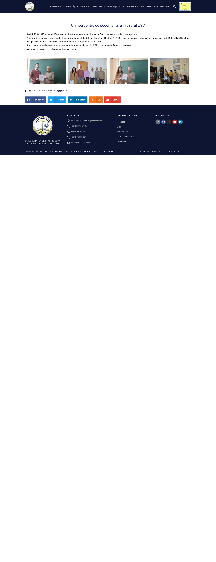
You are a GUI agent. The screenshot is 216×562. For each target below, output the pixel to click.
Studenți (132, 6)
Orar (119, 209)
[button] (174, 6)
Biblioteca (146, 6)
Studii (84, 6)
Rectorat (121, 204)
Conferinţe (122, 224)
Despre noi (57, 6)
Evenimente (122, 214)
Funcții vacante (161, 6)
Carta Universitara (125, 219)
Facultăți (72, 6)
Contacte (173, 234)
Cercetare (98, 6)
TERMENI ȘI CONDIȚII (149, 234)
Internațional (115, 6)
